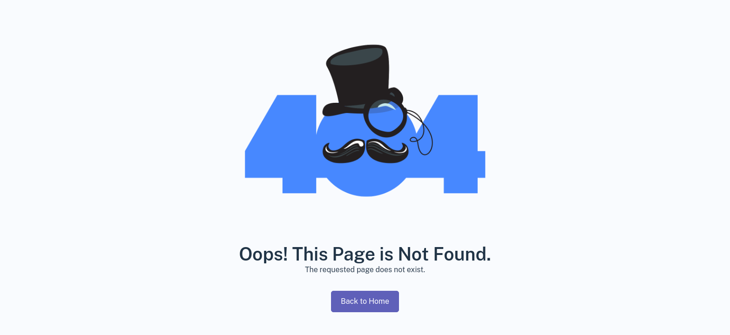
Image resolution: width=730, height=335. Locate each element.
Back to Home (365, 301)
